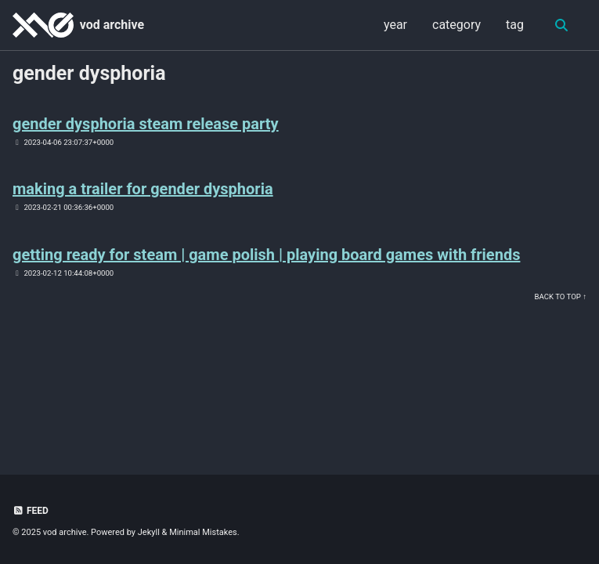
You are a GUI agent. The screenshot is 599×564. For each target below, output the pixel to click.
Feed (31, 510)
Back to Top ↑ (560, 296)
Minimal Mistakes (203, 532)
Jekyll (149, 532)
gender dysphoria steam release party (146, 123)
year (395, 24)
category (456, 24)
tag (515, 24)
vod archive (112, 24)
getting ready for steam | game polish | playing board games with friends (266, 254)
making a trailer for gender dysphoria (143, 188)
